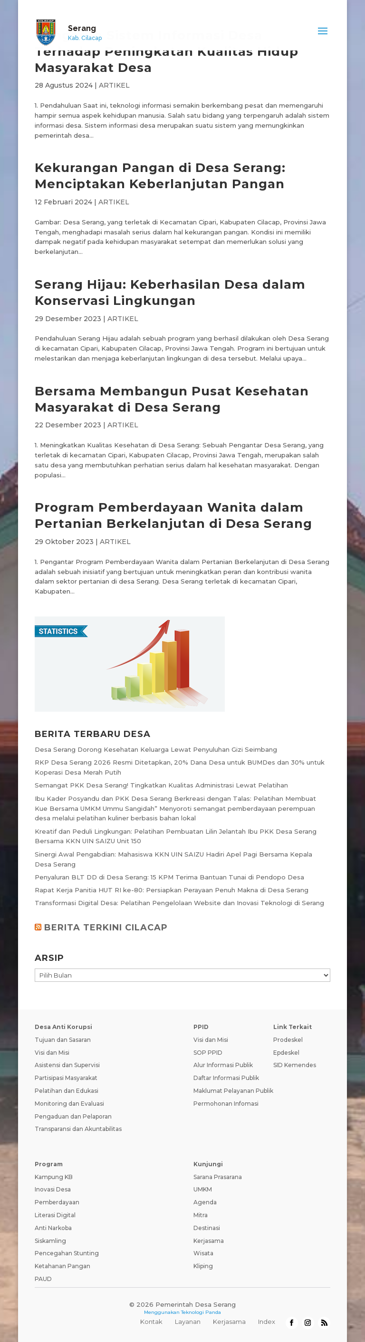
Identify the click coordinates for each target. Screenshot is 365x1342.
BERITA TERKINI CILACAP (106, 927)
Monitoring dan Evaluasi (69, 1103)
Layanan (188, 1321)
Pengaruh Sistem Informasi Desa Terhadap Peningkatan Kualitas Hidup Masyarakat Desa (166, 51)
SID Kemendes (294, 1065)
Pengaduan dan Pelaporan (73, 1116)
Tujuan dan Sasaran (63, 1039)
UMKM (202, 1189)
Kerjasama (208, 1240)
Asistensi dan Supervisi (67, 1065)
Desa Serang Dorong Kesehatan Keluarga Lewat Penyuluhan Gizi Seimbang (156, 749)
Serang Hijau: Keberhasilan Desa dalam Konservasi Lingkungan (170, 292)
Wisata (203, 1253)
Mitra (200, 1215)
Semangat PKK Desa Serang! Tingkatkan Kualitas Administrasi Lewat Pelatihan (161, 785)
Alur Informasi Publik (223, 1065)
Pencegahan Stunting (67, 1253)
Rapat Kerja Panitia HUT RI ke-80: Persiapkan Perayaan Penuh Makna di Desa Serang (171, 890)
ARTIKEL (114, 85)
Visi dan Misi (52, 1052)
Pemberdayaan (57, 1202)
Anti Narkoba (53, 1227)
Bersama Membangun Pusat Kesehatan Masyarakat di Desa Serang (172, 399)
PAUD (43, 1278)
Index (266, 1321)
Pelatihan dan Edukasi (66, 1090)
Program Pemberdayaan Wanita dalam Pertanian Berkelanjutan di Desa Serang (173, 515)
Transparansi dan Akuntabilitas (78, 1128)
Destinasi (206, 1227)
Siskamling (50, 1240)
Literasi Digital (55, 1215)
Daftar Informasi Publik (226, 1077)
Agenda (205, 1202)
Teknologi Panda (201, 1312)
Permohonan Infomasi (226, 1103)
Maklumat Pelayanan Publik (233, 1090)
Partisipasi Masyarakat (66, 1077)
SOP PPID (207, 1052)
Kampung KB (54, 1177)
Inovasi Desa (53, 1189)
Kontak (151, 1321)
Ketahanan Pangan (62, 1266)
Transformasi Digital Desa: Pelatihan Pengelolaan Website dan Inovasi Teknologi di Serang (179, 903)
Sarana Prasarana (217, 1177)
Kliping (203, 1266)
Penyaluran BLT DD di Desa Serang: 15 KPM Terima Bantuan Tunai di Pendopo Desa (169, 877)
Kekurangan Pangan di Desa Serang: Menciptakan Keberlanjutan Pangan (160, 176)
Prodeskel (288, 1039)
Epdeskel (286, 1052)
